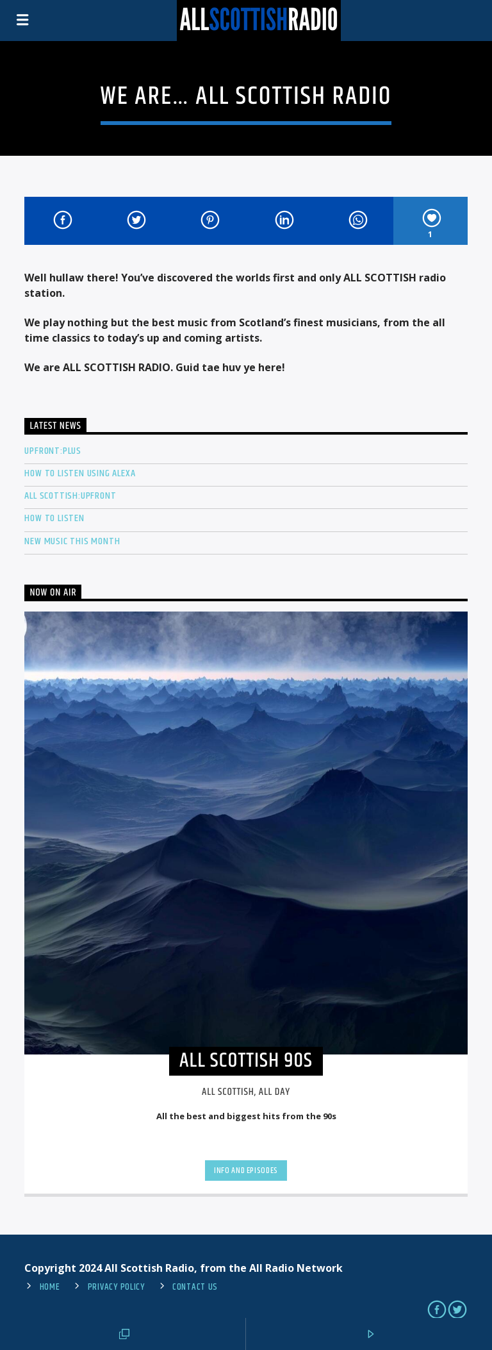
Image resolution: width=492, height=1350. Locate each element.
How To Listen (54, 518)
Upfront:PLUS (52, 451)
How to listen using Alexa (79, 473)
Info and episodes (246, 1170)
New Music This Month (72, 541)
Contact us (195, 1287)
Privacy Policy (116, 1287)
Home (50, 1287)
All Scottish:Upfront (70, 496)
